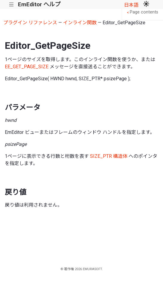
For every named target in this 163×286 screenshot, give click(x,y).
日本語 (131, 5)
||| (11, 4)
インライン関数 (80, 22)
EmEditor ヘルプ (39, 4)
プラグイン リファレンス (30, 22)
